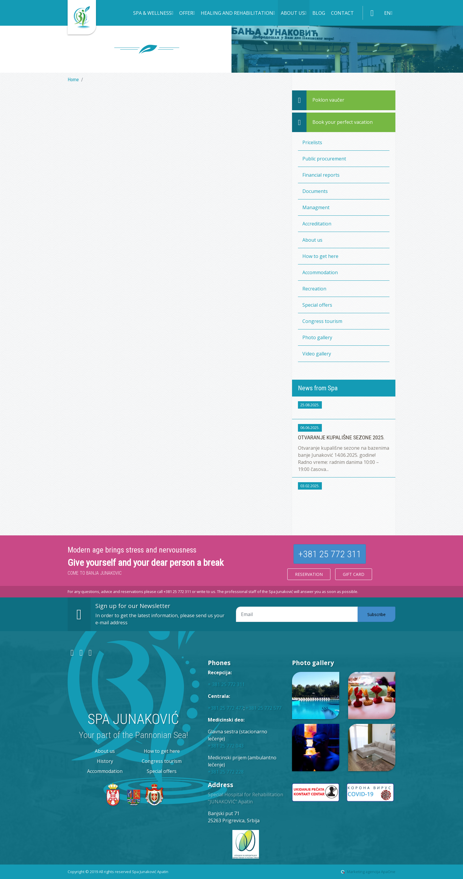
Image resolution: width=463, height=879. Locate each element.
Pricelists (312, 142)
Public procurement (324, 158)
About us (312, 240)
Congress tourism (322, 321)
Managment (316, 207)
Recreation (314, 288)
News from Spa (318, 388)
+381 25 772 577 (263, 708)
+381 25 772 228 (226, 771)
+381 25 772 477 (226, 708)
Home (73, 79)
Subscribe (376, 614)
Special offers (317, 305)
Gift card (353, 574)
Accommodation (320, 272)
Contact (342, 13)
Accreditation (316, 223)
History (105, 761)
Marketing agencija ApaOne (371, 871)
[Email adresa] (297, 614)
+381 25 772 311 (329, 554)
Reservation (309, 574)
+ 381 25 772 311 (226, 684)
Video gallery (316, 353)
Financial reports (321, 175)
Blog (318, 13)
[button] (153, 13)
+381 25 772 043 (226, 745)
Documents (315, 191)
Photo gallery (317, 337)
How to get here (320, 256)
